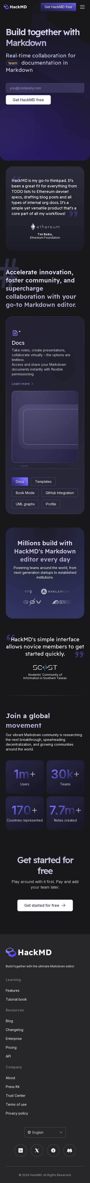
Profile (51, 504)
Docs (20, 481)
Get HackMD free (58, 7)
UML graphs (25, 504)
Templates (43, 481)
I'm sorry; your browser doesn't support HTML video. (45, 135)
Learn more (21, 384)
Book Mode (25, 493)
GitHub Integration (60, 493)
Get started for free (45, 905)
